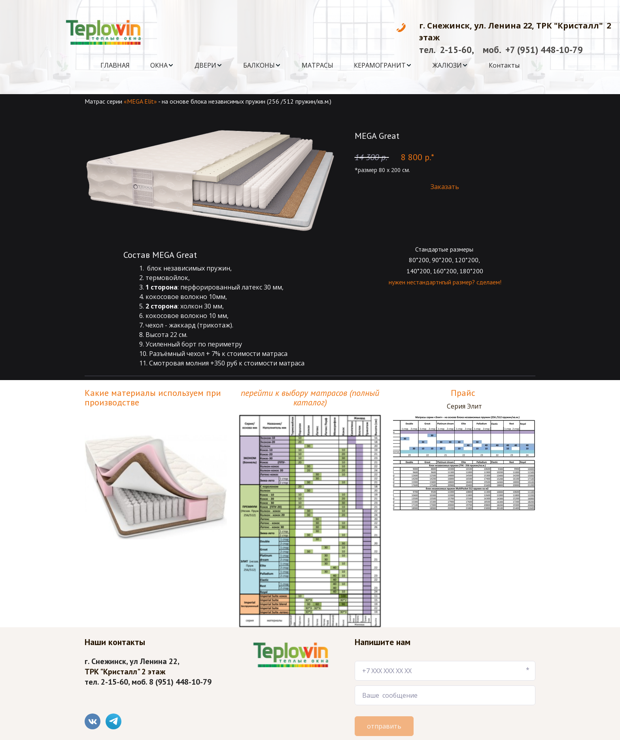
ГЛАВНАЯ (115, 65)
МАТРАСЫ (317, 65)
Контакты (504, 65)
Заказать (445, 186)
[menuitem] (115, 65)
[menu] (310, 65)
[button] (162, 65)
